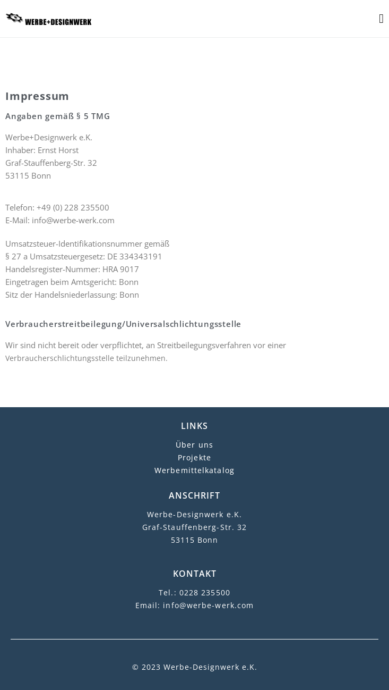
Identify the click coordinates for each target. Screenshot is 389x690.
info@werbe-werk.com (208, 605)
